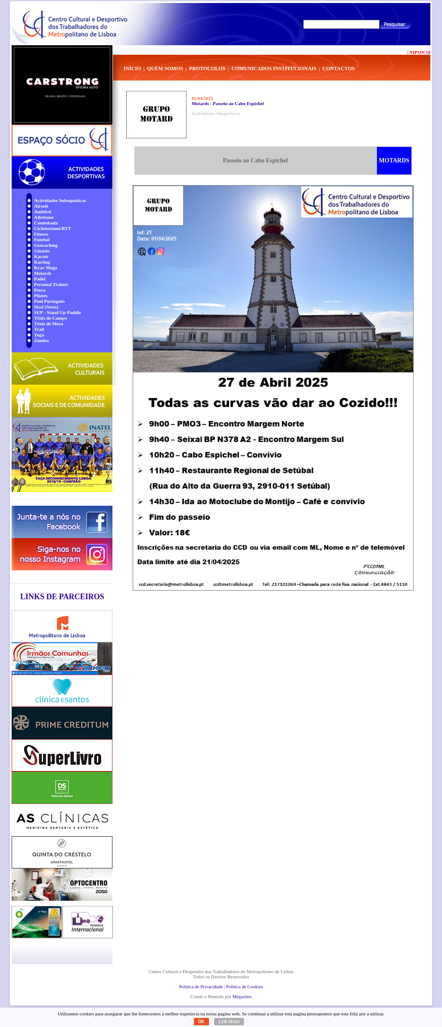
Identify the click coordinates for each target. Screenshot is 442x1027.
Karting (42, 262)
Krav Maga (45, 267)
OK (201, 1021)
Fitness (41, 234)
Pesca (39, 290)
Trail (39, 329)
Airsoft (41, 206)
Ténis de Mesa (48, 323)
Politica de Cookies (244, 986)
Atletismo (43, 217)
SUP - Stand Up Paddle (57, 312)
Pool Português (49, 301)
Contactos (338, 68)
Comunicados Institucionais (273, 68)
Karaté (41, 256)
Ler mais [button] (229, 1021)
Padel (39, 278)
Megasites (242, 996)
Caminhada (46, 222)
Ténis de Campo (50, 318)
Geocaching (46, 245)
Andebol (42, 211)
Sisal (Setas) (46, 306)
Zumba (41, 340)
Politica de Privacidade (201, 986)
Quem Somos (165, 68)
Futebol (42, 239)
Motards (42, 273)
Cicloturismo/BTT (52, 228)
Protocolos (207, 68)
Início (132, 68)
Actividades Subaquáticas (60, 200)
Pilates (40, 295)
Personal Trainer (51, 284)
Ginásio (42, 250)
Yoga (39, 334)
